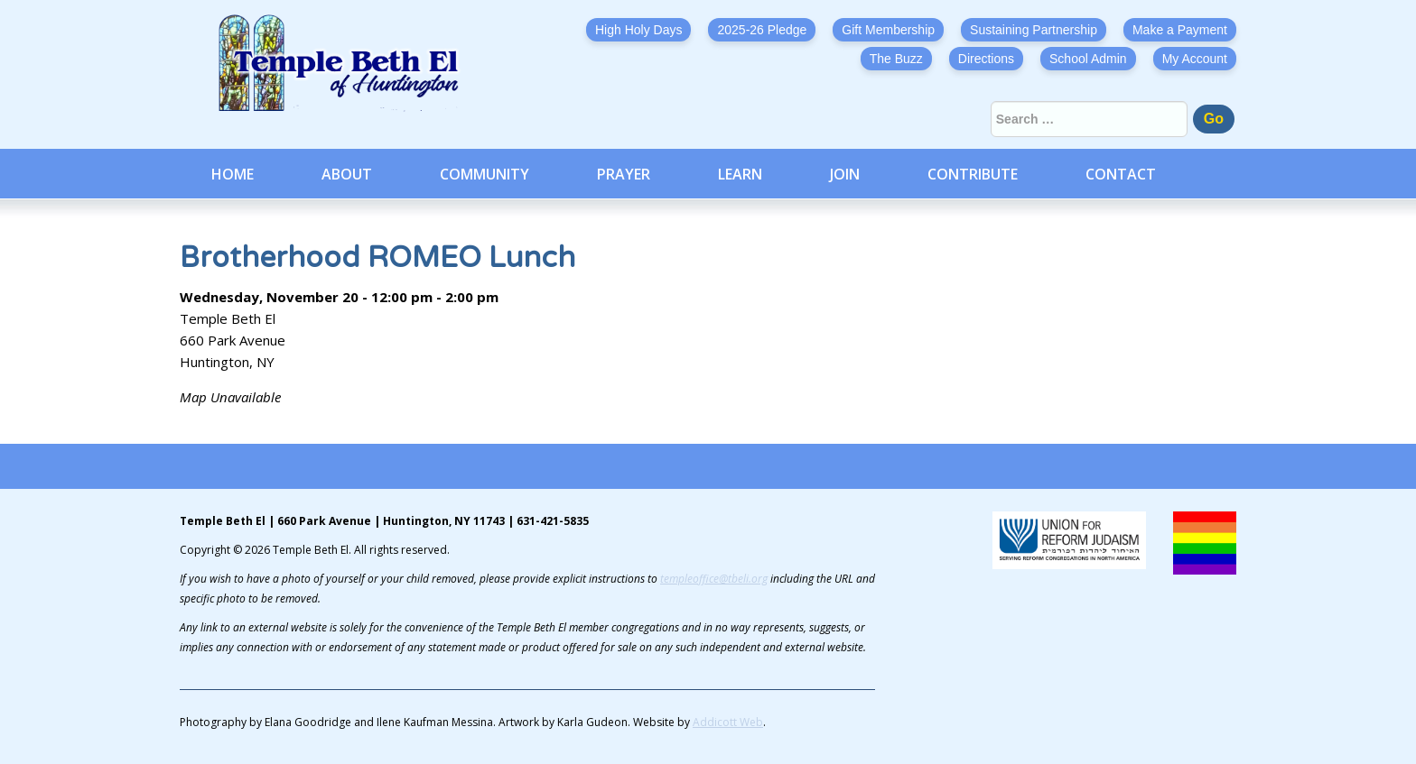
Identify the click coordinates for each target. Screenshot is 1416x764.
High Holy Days (638, 30)
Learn (740, 174)
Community (484, 174)
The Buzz (896, 58)
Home (232, 174)
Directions (986, 58)
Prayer (623, 174)
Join (845, 174)
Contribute (972, 174)
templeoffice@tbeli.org (714, 578)
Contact (1120, 174)
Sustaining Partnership (1033, 30)
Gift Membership (888, 30)
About (346, 174)
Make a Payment (1179, 30)
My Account (1194, 58)
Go (1214, 118)
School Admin (1088, 58)
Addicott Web (728, 722)
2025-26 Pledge (761, 30)
